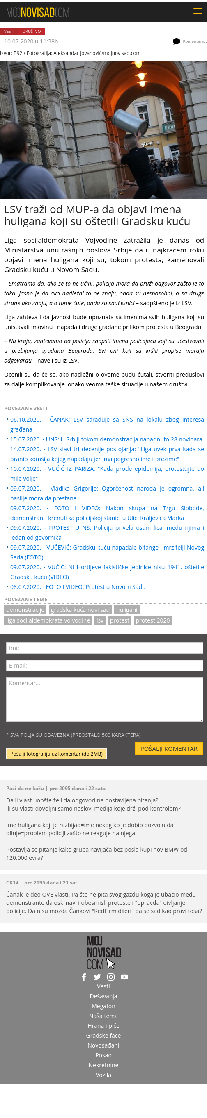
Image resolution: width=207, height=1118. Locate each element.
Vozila (103, 1075)
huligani (127, 610)
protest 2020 (153, 620)
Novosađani (103, 1045)
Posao (103, 1055)
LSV (100, 620)
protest (119, 620)
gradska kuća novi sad (80, 610)
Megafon (103, 1006)
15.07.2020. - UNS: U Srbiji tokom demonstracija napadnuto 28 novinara (106, 439)
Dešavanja (103, 996)
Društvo (32, 31)
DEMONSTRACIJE (25, 610)
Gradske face (103, 1035)
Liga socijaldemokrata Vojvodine (48, 620)
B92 (18, 53)
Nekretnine (104, 1065)
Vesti (9, 31)
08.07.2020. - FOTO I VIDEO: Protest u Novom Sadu (78, 587)
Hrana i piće (103, 1025)
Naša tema (103, 1016)
